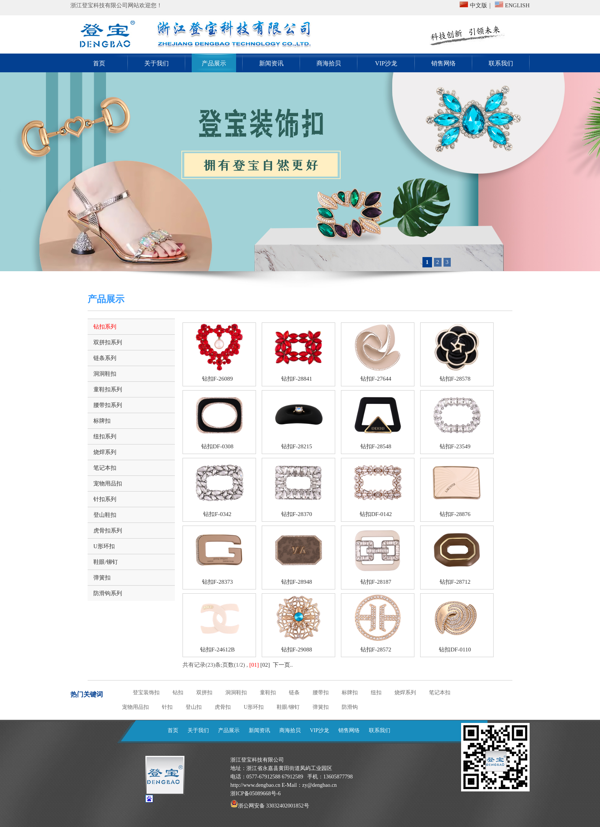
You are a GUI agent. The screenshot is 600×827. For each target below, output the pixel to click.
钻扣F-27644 (375, 379)
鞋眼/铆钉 (105, 562)
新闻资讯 (271, 63)
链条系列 (104, 358)
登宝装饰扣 (146, 692)
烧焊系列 (104, 452)
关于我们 (156, 63)
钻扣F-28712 (455, 582)
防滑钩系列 (107, 593)
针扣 (167, 707)
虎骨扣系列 (107, 530)
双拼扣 (204, 692)
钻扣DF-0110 (455, 649)
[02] (265, 665)
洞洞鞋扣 (104, 374)
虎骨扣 (223, 707)
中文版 (478, 5)
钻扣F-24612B (217, 649)
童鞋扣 (268, 692)
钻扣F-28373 (217, 582)
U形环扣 (104, 546)
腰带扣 (321, 692)
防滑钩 (350, 707)
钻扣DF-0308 (217, 446)
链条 (294, 692)
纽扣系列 (104, 436)
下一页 (281, 665)
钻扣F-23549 (455, 446)
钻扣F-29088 (296, 649)
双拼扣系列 (107, 342)
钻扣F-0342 (217, 514)
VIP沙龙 (386, 63)
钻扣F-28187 (375, 582)
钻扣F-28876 (455, 514)
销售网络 (443, 63)
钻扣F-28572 (375, 649)
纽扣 (376, 692)
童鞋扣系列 (107, 389)
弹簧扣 (102, 578)
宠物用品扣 (107, 483)
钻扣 (178, 692)
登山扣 (194, 707)
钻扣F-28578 (455, 379)
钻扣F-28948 (296, 582)
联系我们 (501, 63)
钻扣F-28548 (375, 446)
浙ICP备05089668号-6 (255, 793)
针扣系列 (104, 499)
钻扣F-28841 (296, 379)
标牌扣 (102, 421)
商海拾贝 (328, 63)
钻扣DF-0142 (376, 514)
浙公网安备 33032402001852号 (273, 806)
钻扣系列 (104, 327)
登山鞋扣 (104, 515)
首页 (99, 63)
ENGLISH (517, 5)
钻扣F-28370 (296, 514)
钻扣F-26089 (217, 379)
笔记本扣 (104, 468)
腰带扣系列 (107, 405)
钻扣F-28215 (296, 446)
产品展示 (214, 63)
